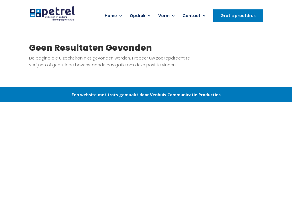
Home (111, 16)
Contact (191, 16)
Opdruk (137, 16)
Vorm (164, 16)
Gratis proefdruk (238, 16)
